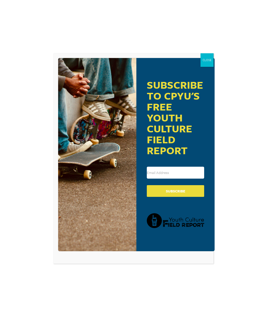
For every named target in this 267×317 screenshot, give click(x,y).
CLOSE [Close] (207, 60)
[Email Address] (175, 173)
